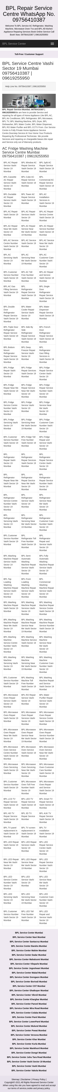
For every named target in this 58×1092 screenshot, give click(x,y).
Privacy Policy (38, 1079)
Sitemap (15, 1079)
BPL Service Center (14, 43)
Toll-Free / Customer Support (29, 54)
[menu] (52, 43)
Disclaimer (26, 1079)
